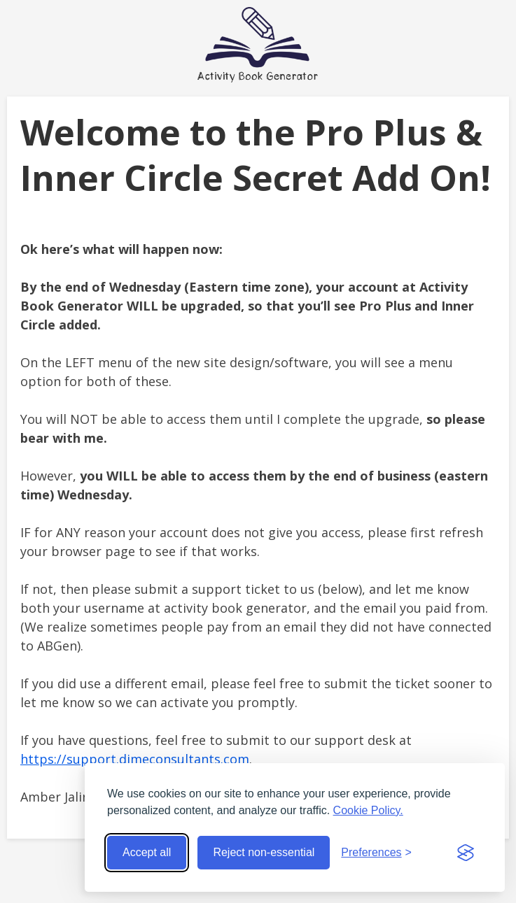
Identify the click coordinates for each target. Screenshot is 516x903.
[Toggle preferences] (376, 852)
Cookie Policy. (368, 810)
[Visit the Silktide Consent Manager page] (465, 852)
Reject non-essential (263, 852)
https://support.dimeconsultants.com (134, 759)
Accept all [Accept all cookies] (147, 852)
